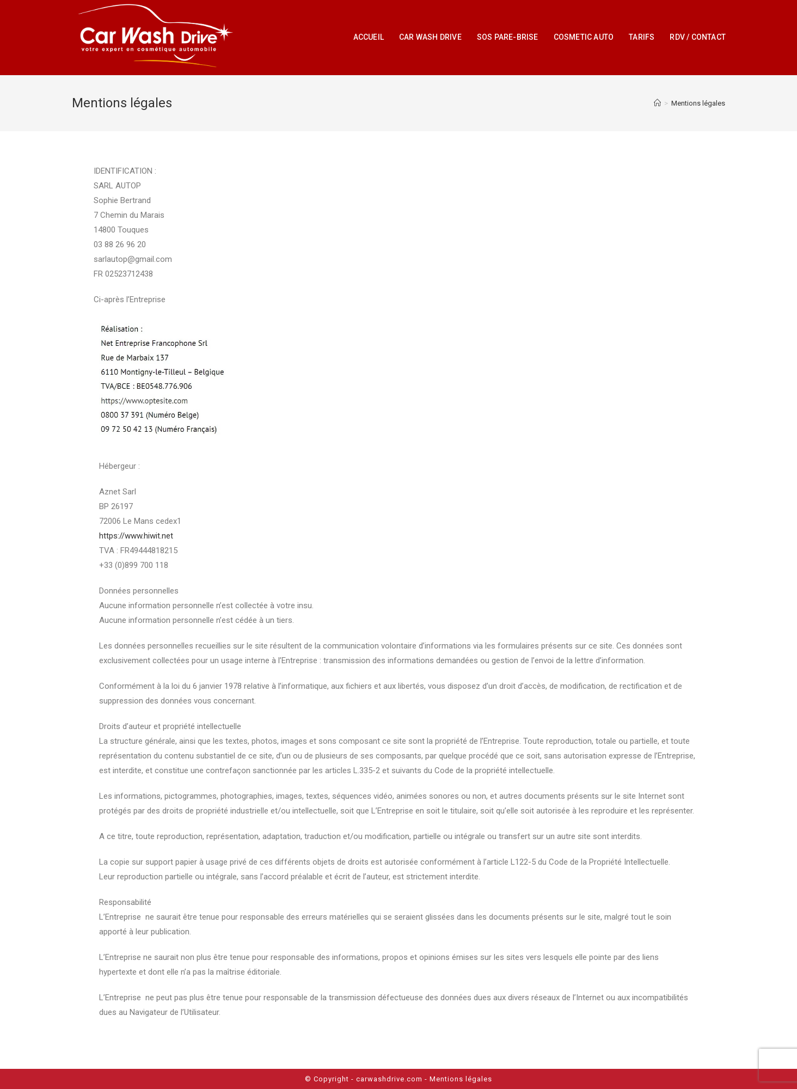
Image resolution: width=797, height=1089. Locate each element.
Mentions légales (461, 1079)
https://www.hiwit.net (136, 536)
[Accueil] (657, 103)
